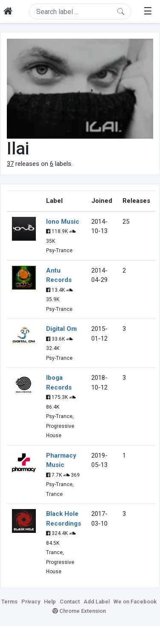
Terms (9, 601)
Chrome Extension (79, 611)
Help (50, 601)
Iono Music (62, 221)
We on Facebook (135, 601)
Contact (70, 601)
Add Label (97, 601)
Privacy (30, 601)
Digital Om (61, 329)
